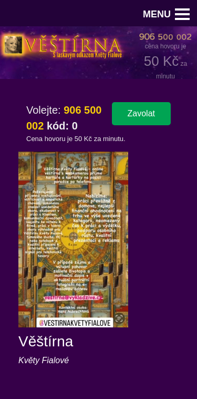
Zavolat (141, 113)
